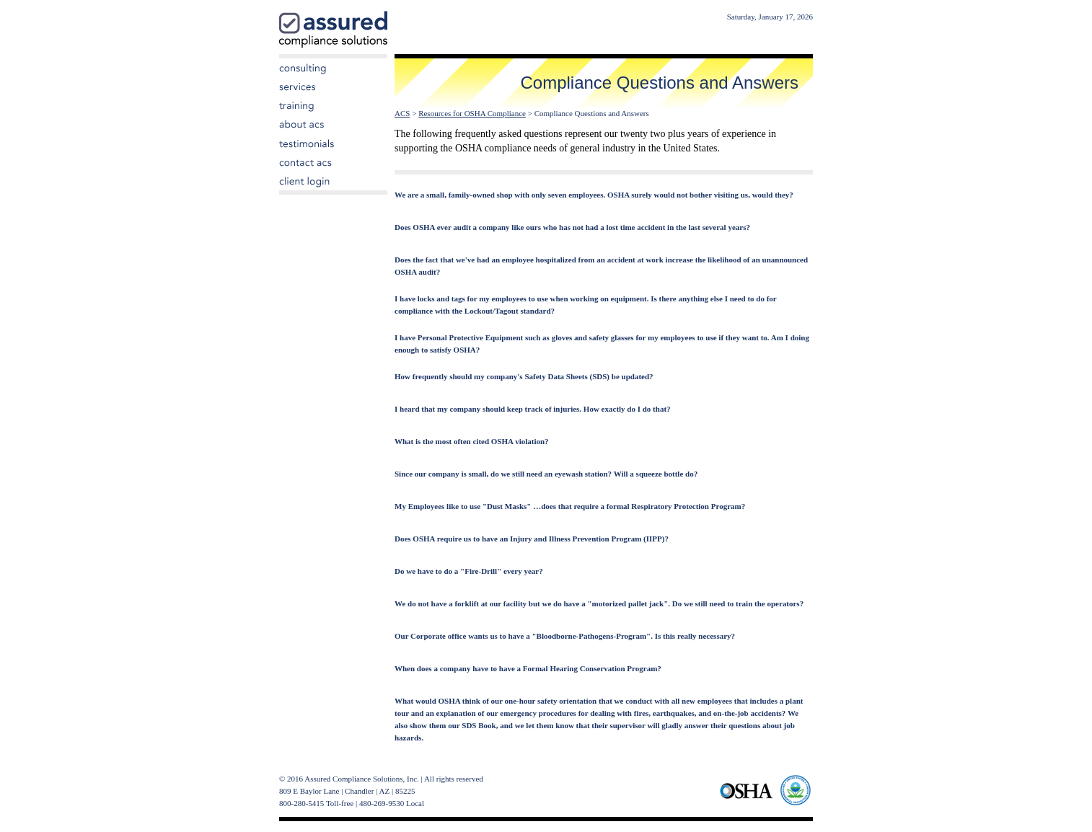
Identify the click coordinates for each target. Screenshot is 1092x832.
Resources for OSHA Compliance (472, 113)
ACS (402, 113)
